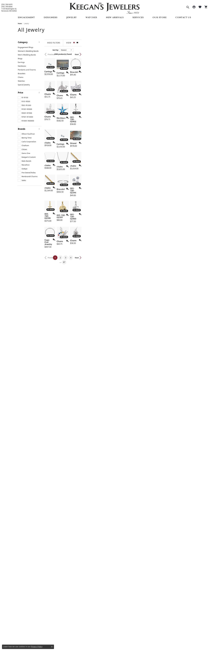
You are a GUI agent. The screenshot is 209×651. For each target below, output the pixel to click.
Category (23, 42)
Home (20, 23)
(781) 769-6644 (6, 7)
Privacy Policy (36, 647)
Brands (21, 129)
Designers (50, 17)
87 (129, 531)
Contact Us (183, 17)
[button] (188, 7)
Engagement (26, 17)
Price (20, 92)
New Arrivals (115, 17)
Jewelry (71, 17)
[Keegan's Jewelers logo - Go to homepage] (105, 7)
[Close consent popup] (52, 647)
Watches (91, 17)
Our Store (159, 17)
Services (138, 17)
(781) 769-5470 (6, 4)
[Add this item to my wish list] (90, 108)
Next (186, 54)
